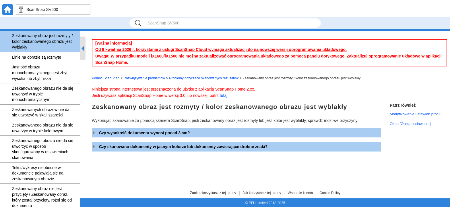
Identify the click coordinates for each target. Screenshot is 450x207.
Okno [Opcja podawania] (410, 124)
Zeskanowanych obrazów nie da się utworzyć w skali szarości (40, 112)
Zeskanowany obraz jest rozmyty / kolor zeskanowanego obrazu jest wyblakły (42, 41)
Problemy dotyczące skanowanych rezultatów (203, 78)
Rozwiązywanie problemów (144, 78)
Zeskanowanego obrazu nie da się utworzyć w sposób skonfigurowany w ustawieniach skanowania (42, 149)
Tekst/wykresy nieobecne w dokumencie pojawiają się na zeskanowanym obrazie (37, 173)
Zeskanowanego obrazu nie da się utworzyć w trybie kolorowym (42, 128)
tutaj (223, 95)
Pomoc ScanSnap (105, 78)
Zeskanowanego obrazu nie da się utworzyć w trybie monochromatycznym (42, 94)
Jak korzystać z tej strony (262, 193)
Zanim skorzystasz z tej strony (213, 193)
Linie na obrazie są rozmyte (36, 57)
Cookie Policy (329, 193)
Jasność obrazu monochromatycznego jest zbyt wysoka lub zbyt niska (39, 72)
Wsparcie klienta (300, 193)
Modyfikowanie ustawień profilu (415, 114)
